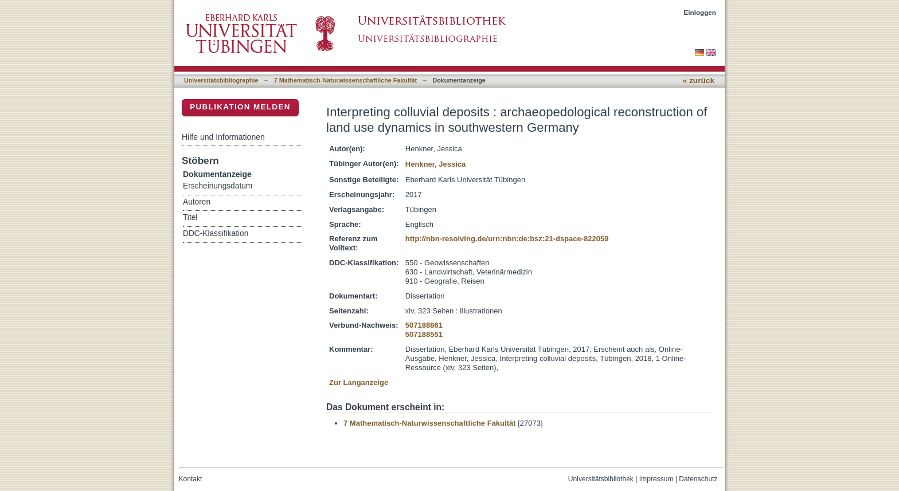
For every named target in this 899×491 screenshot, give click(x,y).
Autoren (196, 202)
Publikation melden (240, 107)
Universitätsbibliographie (221, 80)
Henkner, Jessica (435, 164)
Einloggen (700, 12)
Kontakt (190, 479)
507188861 (424, 325)
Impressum (656, 479)
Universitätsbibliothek (601, 479)
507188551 (424, 334)
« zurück (698, 80)
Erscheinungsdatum (217, 186)
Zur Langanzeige (358, 382)
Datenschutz (698, 479)
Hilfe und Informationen (223, 137)
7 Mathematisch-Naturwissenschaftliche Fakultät (345, 80)
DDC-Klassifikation (215, 233)
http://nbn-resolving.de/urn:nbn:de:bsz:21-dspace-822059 (507, 238)
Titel (190, 217)
